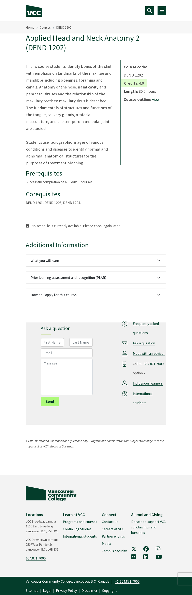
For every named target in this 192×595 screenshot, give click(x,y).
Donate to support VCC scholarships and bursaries (148, 527)
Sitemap (32, 590)
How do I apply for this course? (54, 294)
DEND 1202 (63, 27)
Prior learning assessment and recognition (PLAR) (68, 277)
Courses (45, 27)
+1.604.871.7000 (151, 363)
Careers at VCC (113, 529)
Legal (47, 590)
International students (80, 536)
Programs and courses (80, 521)
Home (30, 27)
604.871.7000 (36, 558)
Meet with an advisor (149, 353)
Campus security (114, 551)
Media (106, 543)
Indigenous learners (148, 383)
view (156, 99)
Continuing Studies (77, 529)
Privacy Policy (66, 590)
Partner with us (113, 536)
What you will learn (45, 260)
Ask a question (144, 343)
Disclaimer (89, 590)
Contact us (110, 521)
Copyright (109, 590)
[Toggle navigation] (149, 10)
